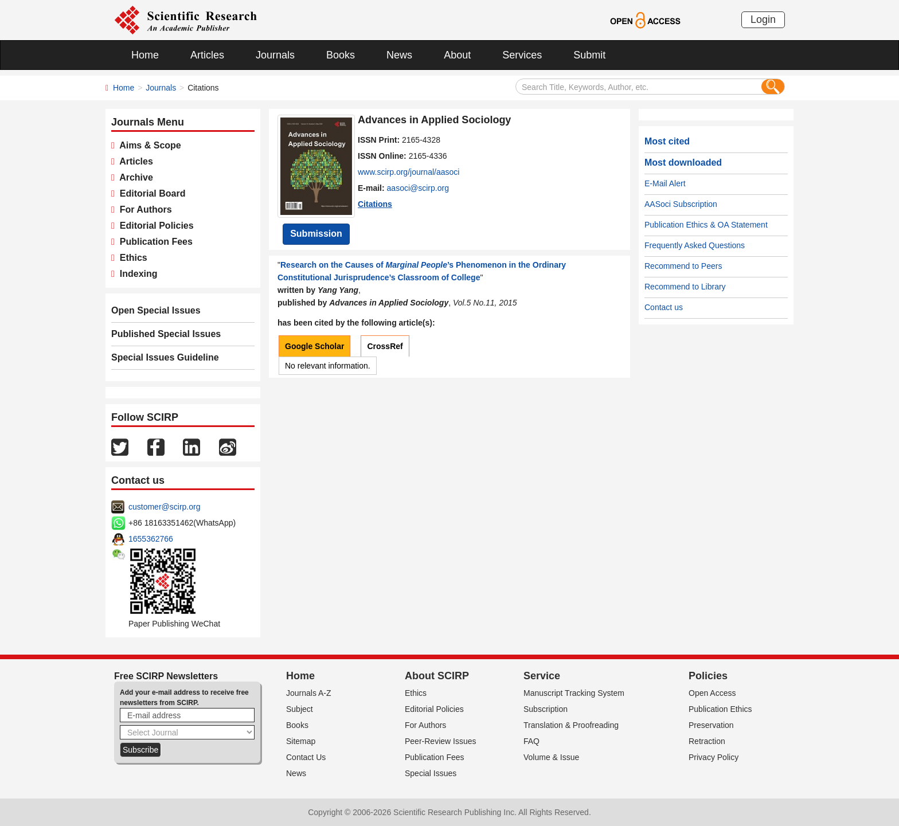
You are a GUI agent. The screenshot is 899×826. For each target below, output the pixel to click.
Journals (275, 55)
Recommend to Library (685, 286)
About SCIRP (437, 676)
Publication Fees (154, 241)
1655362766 (150, 538)
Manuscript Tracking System (573, 693)
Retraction (707, 741)
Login (763, 19)
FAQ (531, 741)
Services (522, 55)
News (399, 55)
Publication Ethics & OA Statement (706, 224)
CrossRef (384, 346)
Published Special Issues (166, 334)
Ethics (131, 258)
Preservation (711, 725)
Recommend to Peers (683, 266)
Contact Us (306, 757)
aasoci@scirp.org (418, 188)
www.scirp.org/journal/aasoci (408, 172)
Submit (589, 55)
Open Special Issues (156, 310)
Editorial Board (150, 193)
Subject (299, 709)
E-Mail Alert (665, 183)
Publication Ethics (720, 709)
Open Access (712, 693)
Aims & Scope (148, 145)
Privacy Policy (713, 757)
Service (541, 676)
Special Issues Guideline (165, 357)
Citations (375, 204)
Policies (708, 676)
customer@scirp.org (164, 506)
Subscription (545, 709)
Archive (134, 177)
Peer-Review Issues (440, 741)
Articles (207, 55)
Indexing (136, 274)
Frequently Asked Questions (694, 245)
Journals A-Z (308, 693)
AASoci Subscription (680, 204)
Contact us (663, 307)
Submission (316, 233)
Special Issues (430, 773)
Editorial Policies (154, 225)
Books (340, 55)
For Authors (143, 209)
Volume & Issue (551, 757)
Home (145, 55)
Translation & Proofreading (571, 725)
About (457, 55)
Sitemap (300, 741)
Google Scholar (314, 346)
